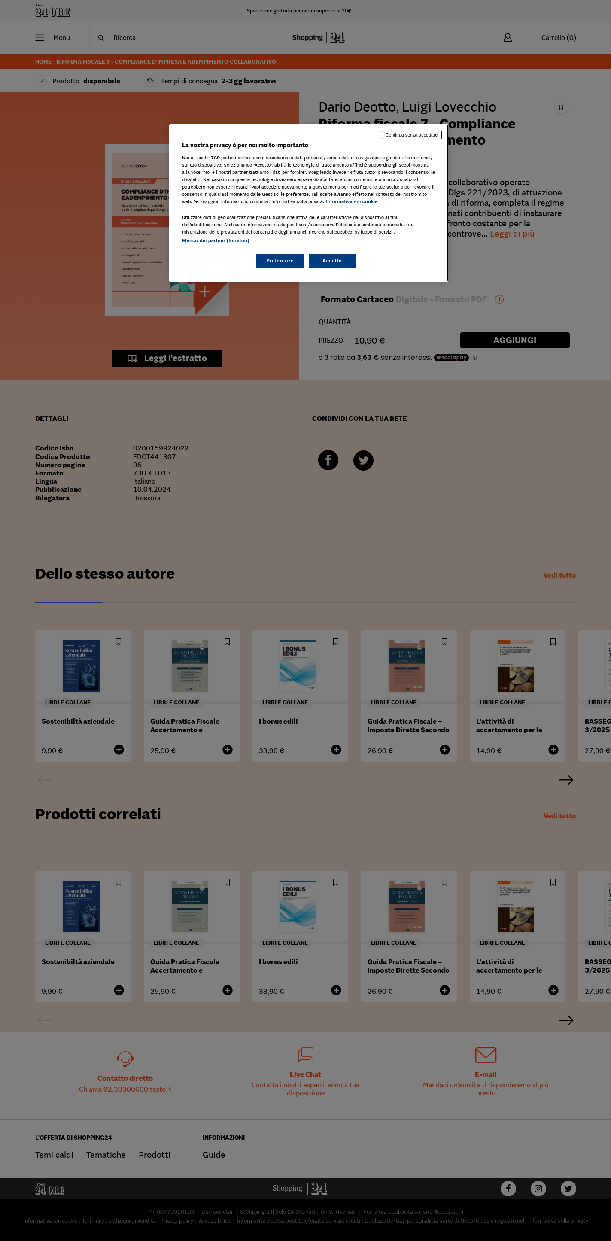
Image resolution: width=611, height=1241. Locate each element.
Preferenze (280, 260)
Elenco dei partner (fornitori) (215, 240)
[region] (308, 203)
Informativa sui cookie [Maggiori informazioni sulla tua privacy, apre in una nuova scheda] (352, 201)
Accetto (332, 260)
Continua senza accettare (412, 134)
